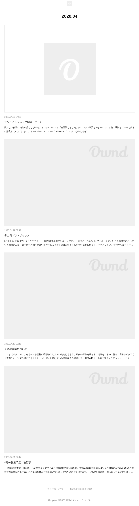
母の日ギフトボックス (17, 235)
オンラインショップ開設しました (23, 122)
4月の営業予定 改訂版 (17, 462)
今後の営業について (15, 349)
